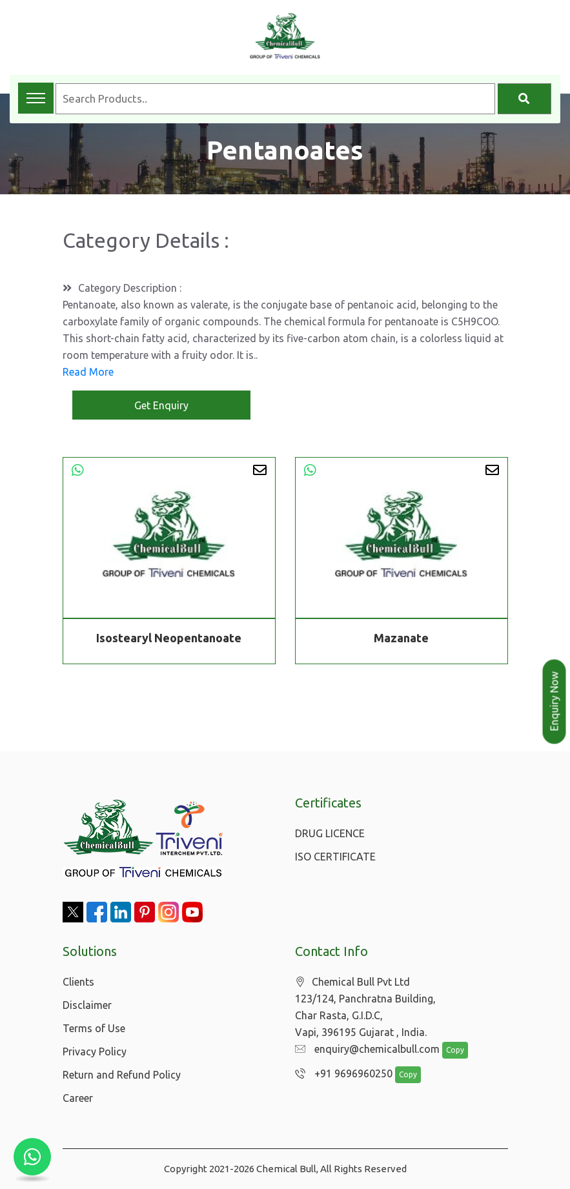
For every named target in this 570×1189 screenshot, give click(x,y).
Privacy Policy (95, 1051)
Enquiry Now (554, 701)
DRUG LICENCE (330, 833)
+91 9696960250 (340, 1074)
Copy (448, 1050)
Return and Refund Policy (122, 1075)
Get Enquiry (161, 405)
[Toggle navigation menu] (36, 98)
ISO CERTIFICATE (335, 856)
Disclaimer (87, 1005)
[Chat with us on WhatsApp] (32, 1156)
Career (78, 1098)
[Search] (524, 98)
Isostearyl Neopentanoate (168, 637)
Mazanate (401, 637)
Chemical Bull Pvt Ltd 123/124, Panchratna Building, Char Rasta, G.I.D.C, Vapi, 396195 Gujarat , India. (365, 1007)
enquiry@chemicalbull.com (364, 1049)
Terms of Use (94, 1028)
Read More (88, 372)
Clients (78, 982)
